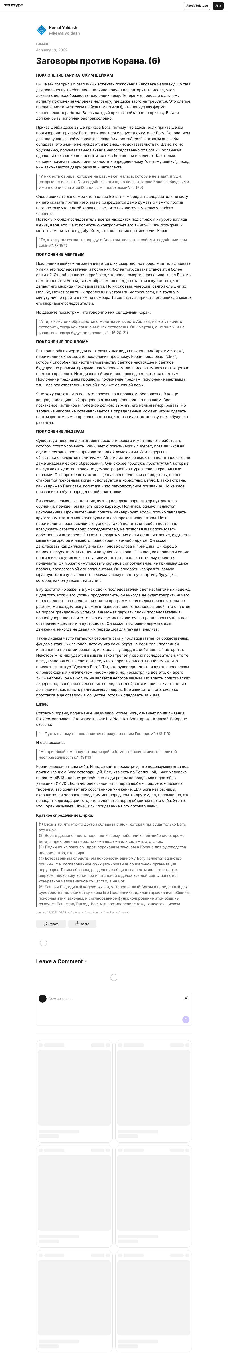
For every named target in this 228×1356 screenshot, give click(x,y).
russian (42, 43)
